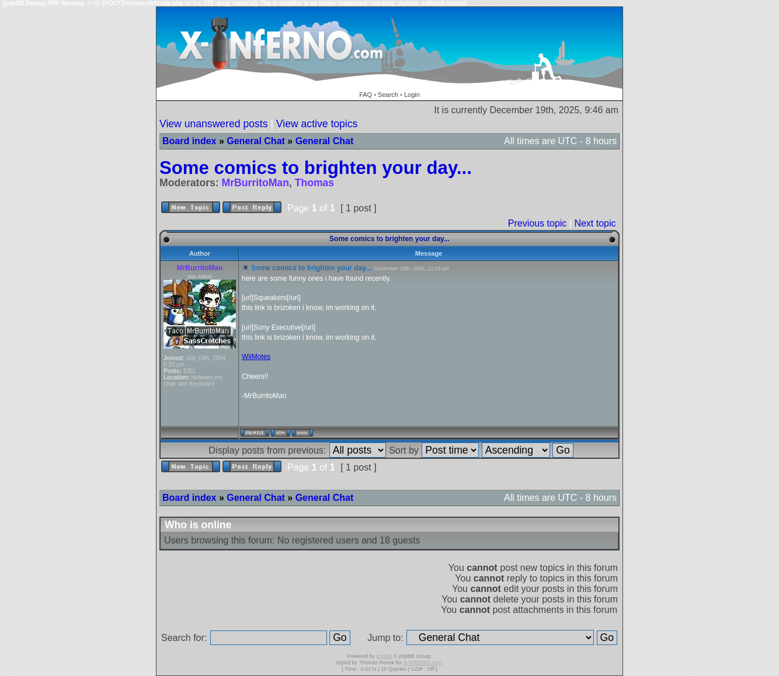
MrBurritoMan (255, 183)
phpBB (384, 656)
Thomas (314, 183)
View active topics (317, 124)
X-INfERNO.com (422, 662)
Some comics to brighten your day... (315, 168)
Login (412, 94)
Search (388, 94)
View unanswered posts (213, 124)
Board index (189, 141)
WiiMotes (256, 357)
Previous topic (537, 223)
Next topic (594, 223)
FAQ (365, 94)
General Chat (256, 141)
